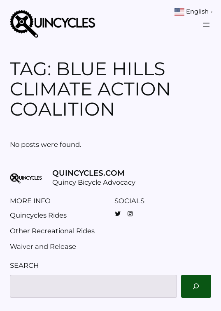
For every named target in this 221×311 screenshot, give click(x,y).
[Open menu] (206, 25)
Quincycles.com (88, 173)
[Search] (196, 286)
